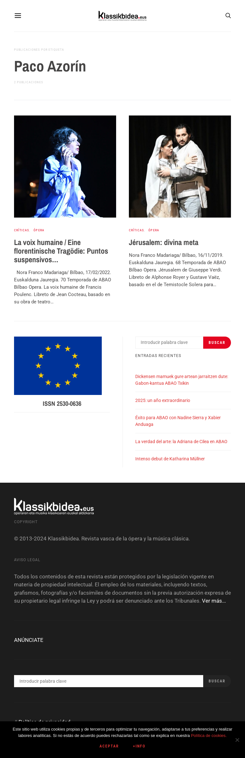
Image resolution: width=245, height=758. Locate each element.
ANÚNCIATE (28, 640)
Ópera (38, 230)
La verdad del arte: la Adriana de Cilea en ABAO (181, 441)
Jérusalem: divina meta (163, 242)
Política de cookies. (209, 735)
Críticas (21, 230)
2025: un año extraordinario (162, 400)
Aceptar (109, 746)
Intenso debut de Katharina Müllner (170, 458)
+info (139, 746)
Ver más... (214, 601)
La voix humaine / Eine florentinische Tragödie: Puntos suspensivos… (61, 250)
